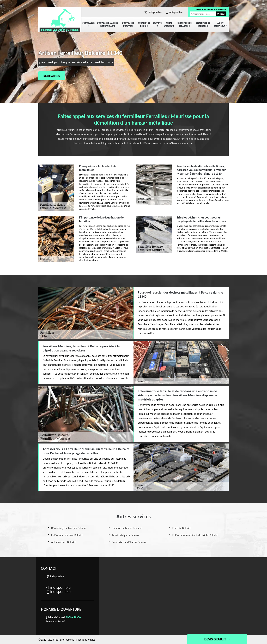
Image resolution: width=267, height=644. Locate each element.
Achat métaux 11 (169, 24)
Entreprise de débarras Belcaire (129, 542)
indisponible (153, 12)
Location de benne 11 (144, 24)
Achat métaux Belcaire (63, 542)
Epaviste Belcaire (181, 528)
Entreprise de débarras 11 (185, 24)
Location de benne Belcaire (127, 528)
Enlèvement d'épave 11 (128, 24)
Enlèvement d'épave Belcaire (67, 535)
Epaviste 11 (157, 24)
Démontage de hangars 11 (203, 24)
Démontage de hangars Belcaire (68, 528)
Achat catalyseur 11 (220, 24)
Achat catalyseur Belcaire (125, 535)
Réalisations (52, 76)
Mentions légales (85, 639)
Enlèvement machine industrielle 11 (107, 24)
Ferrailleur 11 (88, 24)
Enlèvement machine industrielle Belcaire (195, 535)
